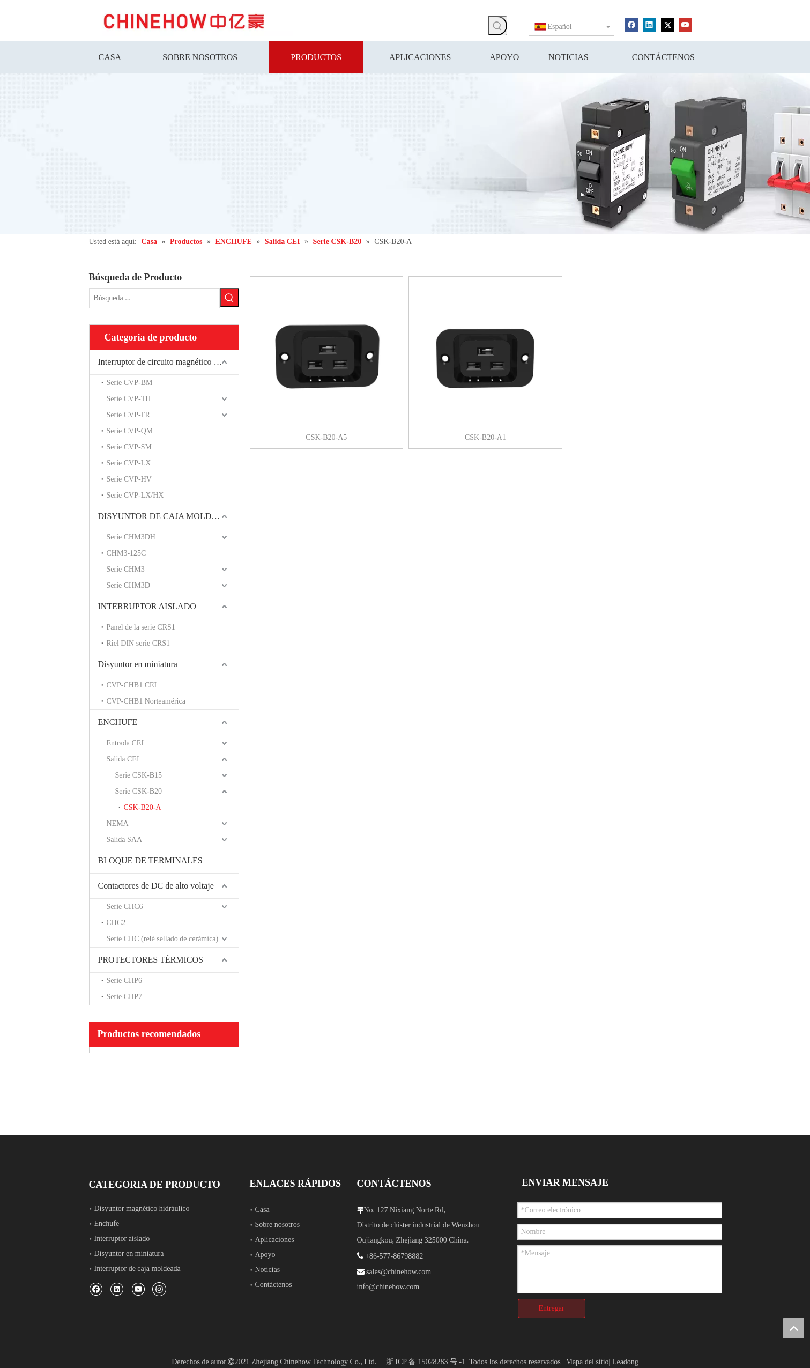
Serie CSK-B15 (138, 775)
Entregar (551, 1308)
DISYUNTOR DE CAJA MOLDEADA (166, 516)
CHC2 (116, 923)
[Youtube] (685, 24)
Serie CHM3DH (131, 537)
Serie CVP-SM (129, 447)
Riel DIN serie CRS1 (138, 643)
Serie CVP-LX (129, 463)
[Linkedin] (649, 24)
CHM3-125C (126, 553)
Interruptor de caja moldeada (137, 1269)
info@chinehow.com (388, 1287)
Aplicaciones (274, 1240)
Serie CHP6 (125, 981)
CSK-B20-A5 (326, 437)
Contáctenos (273, 1285)
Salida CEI (123, 759)
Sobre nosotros (277, 1225)
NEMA (118, 823)
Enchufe (107, 1223)
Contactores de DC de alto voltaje (156, 885)
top (793, 1328)
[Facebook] (631, 24)
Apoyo (265, 1255)
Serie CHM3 (126, 569)
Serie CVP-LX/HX (135, 495)
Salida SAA (125, 839)
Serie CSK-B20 (138, 791)
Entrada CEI (125, 743)
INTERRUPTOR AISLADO (147, 606)
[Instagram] (159, 1289)
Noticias (267, 1270)
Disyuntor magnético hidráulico (142, 1208)
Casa (262, 1210)
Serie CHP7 (125, 997)
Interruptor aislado (122, 1238)
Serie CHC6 (125, 907)
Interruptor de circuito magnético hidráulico (168, 361)
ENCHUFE (118, 722)
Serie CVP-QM (130, 431)
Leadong (625, 1362)
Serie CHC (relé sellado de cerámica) (163, 939)
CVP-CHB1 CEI (132, 685)
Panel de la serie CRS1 (141, 627)
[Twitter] (667, 24)
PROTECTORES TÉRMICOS (150, 959)
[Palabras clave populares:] (497, 25)
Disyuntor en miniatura (137, 664)
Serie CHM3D (128, 585)
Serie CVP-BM (130, 383)
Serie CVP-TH (129, 399)
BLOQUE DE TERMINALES (150, 860)
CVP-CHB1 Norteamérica (146, 701)
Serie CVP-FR (128, 415)
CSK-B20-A (142, 807)
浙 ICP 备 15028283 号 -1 (425, 1362)
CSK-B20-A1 (485, 437)
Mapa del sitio (587, 1362)
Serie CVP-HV (129, 479)
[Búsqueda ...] (154, 298)
